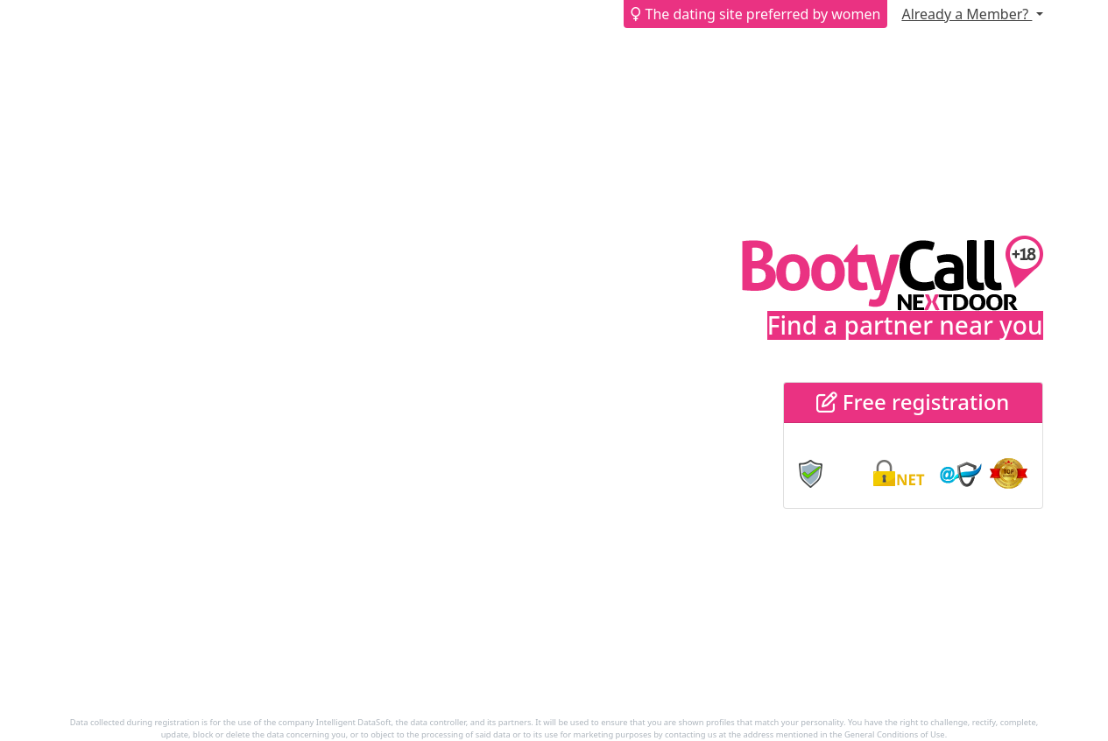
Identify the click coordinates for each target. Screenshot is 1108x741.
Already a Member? (966, 14)
